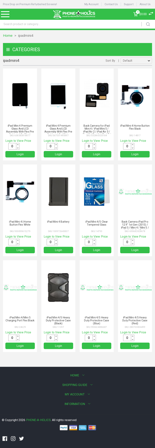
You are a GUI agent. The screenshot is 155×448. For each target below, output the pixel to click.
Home (8, 35)
